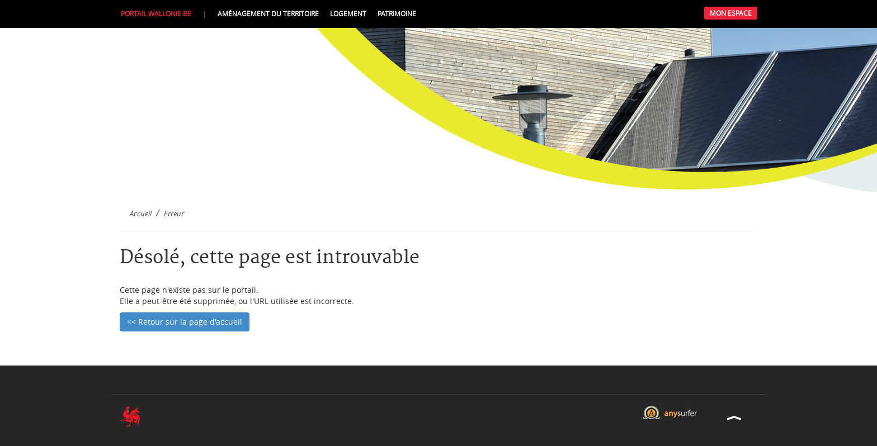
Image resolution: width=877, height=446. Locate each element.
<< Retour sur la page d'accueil (184, 321)
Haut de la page (734, 417)
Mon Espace (731, 13)
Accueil (141, 214)
